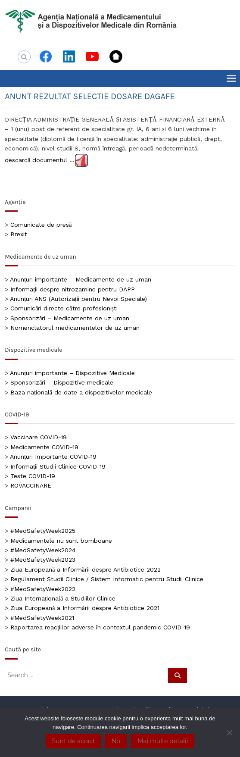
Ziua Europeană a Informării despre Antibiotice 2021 (84, 607)
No (116, 741)
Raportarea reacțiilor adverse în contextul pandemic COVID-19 (100, 627)
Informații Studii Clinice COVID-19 (58, 466)
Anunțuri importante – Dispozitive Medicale (72, 372)
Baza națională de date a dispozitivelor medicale (81, 392)
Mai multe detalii (162, 741)
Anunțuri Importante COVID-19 (53, 456)
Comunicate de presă (41, 224)
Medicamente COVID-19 (44, 447)
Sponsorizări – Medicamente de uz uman (69, 318)
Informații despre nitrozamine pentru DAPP (72, 289)
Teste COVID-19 (32, 475)
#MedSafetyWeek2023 (42, 559)
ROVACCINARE (30, 485)
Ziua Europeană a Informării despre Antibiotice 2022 (85, 569)
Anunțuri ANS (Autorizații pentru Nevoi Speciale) (78, 298)
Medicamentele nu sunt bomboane (61, 540)
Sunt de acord (73, 741)
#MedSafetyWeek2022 (42, 588)
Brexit (18, 234)
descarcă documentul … (40, 159)
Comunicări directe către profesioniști (64, 308)
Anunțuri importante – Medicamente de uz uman (80, 279)
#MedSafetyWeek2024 (42, 550)
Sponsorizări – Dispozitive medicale (61, 382)
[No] (229, 732)
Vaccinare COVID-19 (38, 437)
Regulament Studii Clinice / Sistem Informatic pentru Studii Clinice (106, 579)
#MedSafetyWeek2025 (42, 530)
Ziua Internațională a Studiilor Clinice (62, 598)
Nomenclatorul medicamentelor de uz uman (75, 327)
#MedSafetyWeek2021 (42, 617)
